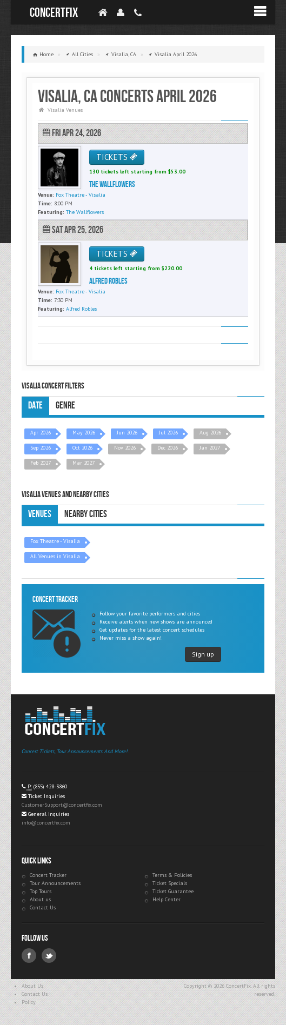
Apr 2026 (40, 432)
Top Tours (40, 891)
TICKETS (116, 157)
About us (40, 899)
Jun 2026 (127, 432)
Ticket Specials (169, 883)
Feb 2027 (40, 462)
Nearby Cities (85, 514)
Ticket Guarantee (173, 891)
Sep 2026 (40, 447)
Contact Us (43, 907)
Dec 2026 (167, 447)
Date (35, 405)
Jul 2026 (168, 432)
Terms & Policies (172, 875)
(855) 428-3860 (50, 786)
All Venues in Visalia (55, 556)
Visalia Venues (65, 109)
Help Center (166, 899)
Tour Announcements (55, 883)
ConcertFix (54, 13)
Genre (65, 405)
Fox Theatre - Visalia (55, 541)
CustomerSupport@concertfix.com (62, 804)
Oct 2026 (82, 447)
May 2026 (83, 432)
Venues (39, 514)
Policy (29, 1002)
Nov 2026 (125, 447)
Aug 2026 (210, 432)
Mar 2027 (83, 462)
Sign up (203, 654)
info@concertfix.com (46, 822)
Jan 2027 (209, 447)
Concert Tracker (48, 875)
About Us (32, 985)
